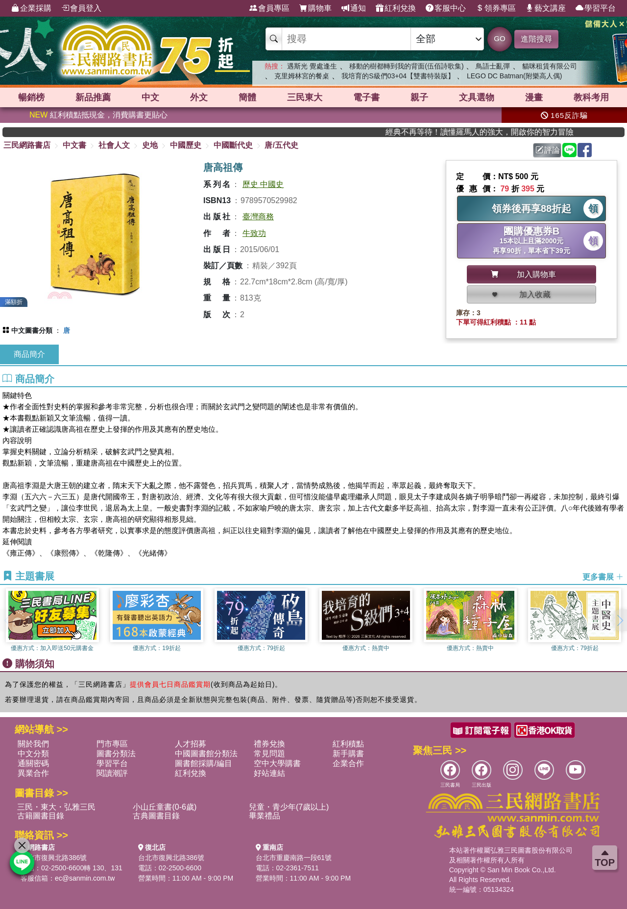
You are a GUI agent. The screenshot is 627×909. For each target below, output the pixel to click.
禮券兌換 (269, 744)
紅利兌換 (396, 8)
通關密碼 (33, 763)
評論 (547, 150)
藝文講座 (546, 8)
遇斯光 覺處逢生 (312, 66)
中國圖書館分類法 (206, 753)
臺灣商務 (258, 216)
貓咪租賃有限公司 (549, 66)
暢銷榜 (31, 97)
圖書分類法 (116, 753)
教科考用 (591, 97)
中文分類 (33, 753)
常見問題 (269, 753)
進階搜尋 (536, 39)
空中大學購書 (277, 763)
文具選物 (476, 97)
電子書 (366, 97)
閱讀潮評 (112, 773)
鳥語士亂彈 (493, 66)
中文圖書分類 (31, 330)
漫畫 (534, 97)
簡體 (247, 97)
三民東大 (304, 97)
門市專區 (112, 744)
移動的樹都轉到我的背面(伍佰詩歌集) (406, 66)
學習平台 (596, 8)
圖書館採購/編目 (203, 763)
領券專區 (496, 8)
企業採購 (31, 8)
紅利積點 (348, 744)
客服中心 (446, 8)
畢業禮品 (264, 816)
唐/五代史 (281, 145)
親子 (419, 97)
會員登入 (81, 8)
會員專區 (269, 8)
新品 (93, 97)
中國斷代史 (233, 145)
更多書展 (603, 576)
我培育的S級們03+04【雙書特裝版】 (398, 76)
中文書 (74, 145)
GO (499, 38)
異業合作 (33, 773)
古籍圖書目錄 (40, 816)
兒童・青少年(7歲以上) (289, 807)
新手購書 (348, 753)
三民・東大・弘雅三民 (56, 807)
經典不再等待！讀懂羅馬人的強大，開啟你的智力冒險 (499, 132)
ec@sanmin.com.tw (85, 878)
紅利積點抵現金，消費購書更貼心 (98, 115)
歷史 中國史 (263, 184)
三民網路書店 (26, 145)
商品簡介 (29, 354)
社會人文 (114, 145)
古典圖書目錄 (156, 816)
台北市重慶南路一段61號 (294, 858)
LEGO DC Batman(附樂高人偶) (514, 76)
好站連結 (269, 773)
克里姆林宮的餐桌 (301, 76)
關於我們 (33, 744)
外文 (199, 97)
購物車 (315, 8)
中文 (150, 97)
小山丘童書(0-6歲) (164, 807)
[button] (619, 620)
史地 (150, 145)
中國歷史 (185, 145)
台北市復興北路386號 (54, 858)
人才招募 (190, 744)
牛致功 (254, 233)
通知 (353, 8)
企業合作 (348, 763)
